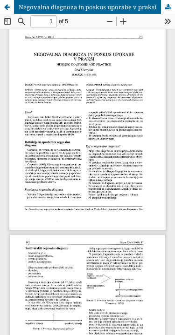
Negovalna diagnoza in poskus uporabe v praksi (87, 7)
